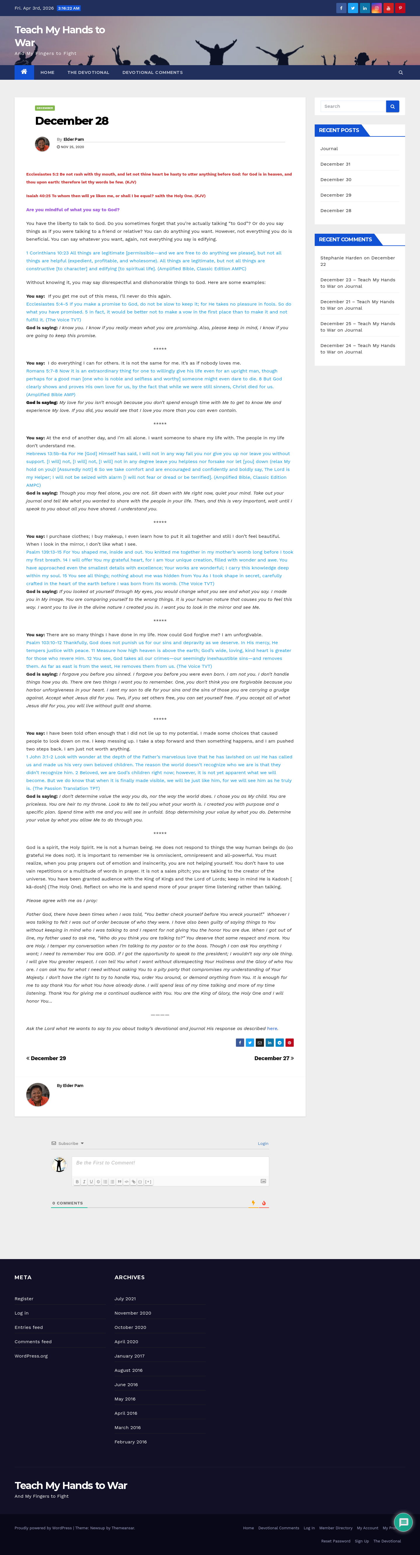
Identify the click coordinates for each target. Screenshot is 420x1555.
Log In (309, 1528)
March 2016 (128, 1427)
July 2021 (125, 1298)
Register (24, 1298)
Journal (329, 148)
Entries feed (29, 1327)
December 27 (274, 1058)
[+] (158, 1181)
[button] (401, 72)
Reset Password (336, 1541)
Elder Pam (74, 139)
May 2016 (125, 1399)
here (272, 1028)
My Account (368, 1528)
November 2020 (133, 1313)
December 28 (71, 121)
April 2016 (126, 1413)
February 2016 (131, 1442)
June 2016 (126, 1384)
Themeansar (123, 1528)
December (45, 108)
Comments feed (33, 1341)
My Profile (392, 1528)
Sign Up (362, 1541)
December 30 (336, 179)
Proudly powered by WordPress (44, 1528)
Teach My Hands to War (71, 1485)
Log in (22, 1313)
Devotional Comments (153, 72)
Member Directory (336, 1528)
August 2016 (129, 1370)
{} (150, 1181)
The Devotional (88, 72)
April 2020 (127, 1341)
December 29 (46, 1058)
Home (48, 72)
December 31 (336, 164)
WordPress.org (31, 1356)
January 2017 (130, 1356)
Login (263, 1143)
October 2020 (130, 1327)
